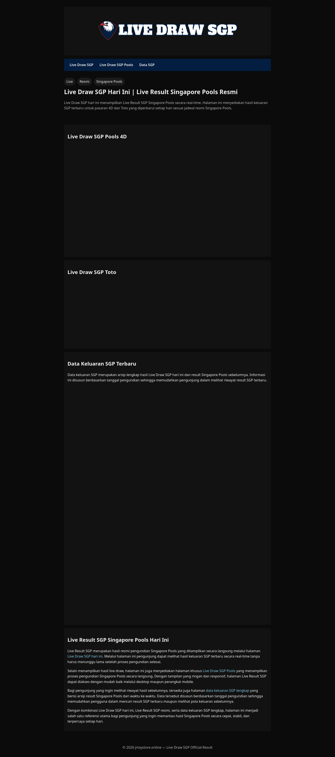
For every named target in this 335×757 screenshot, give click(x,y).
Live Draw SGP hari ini (85, 656)
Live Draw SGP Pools (116, 64)
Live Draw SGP (81, 64)
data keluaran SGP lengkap (227, 690)
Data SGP (146, 64)
